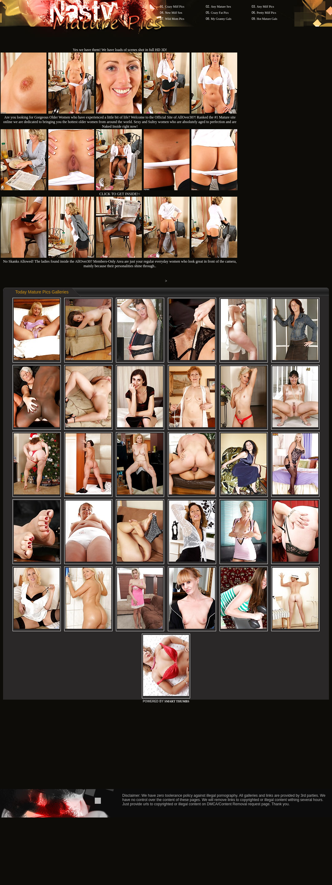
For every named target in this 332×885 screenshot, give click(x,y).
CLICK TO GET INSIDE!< (119, 194)
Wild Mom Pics (174, 18)
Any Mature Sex (221, 6)
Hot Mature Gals (267, 18)
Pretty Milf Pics (266, 12)
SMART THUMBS (176, 701)
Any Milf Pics (265, 6)
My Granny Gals (221, 18)
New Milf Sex (174, 12)
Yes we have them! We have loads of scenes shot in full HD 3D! (120, 50)
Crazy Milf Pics (174, 6)
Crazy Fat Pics (220, 12)
